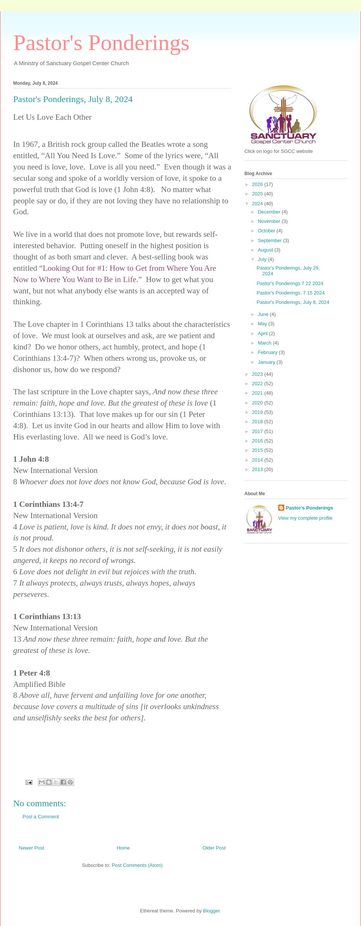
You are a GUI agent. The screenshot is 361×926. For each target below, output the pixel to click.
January (267, 362)
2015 (258, 450)
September (270, 240)
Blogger (211, 911)
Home (123, 848)
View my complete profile (305, 518)
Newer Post (31, 848)
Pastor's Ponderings (101, 42)
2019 (258, 412)
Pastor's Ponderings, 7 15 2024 (290, 293)
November (270, 221)
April (263, 333)
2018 (258, 421)
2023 (258, 374)
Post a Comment (41, 816)
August (266, 250)
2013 (258, 469)
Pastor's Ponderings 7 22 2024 (289, 283)
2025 (258, 194)
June (264, 314)
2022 (258, 383)
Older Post (214, 848)
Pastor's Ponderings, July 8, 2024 (292, 302)
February (268, 352)
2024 (258, 203)
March (265, 343)
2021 (258, 393)
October (267, 230)
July (263, 259)
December (270, 212)
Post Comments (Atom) (137, 865)
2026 (258, 184)
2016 (258, 441)
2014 (258, 460)
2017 (258, 431)
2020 (258, 403)
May (263, 323)
